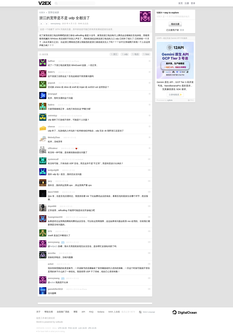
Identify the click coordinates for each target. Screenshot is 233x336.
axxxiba (51, 253)
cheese (51, 126)
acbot (50, 264)
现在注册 (175, 24)
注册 (187, 3)
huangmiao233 (55, 217)
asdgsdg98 (53, 170)
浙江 (114, 54)
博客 (75, 312)
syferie (169, 100)
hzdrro (51, 105)
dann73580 (53, 192)
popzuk (51, 83)
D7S (50, 231)
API (83, 312)
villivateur (53, 148)
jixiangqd (52, 94)
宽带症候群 (53, 12)
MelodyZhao (54, 137)
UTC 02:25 (62, 328)
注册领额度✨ (175, 94)
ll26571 (51, 72)
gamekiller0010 (55, 289)
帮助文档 (48, 312)
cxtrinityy (52, 115)
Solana (100, 312)
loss (146, 54)
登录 (193, 3)
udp (125, 54)
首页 (180, 3)
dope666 (52, 206)
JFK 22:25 (92, 328)
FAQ (91, 312)
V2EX (42, 12)
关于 (38, 312)
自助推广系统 (63, 312)
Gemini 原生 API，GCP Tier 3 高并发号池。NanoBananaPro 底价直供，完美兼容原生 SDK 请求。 (175, 85)
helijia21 (54, 246)
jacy (50, 181)
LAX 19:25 (82, 328)
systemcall (53, 159)
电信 (135, 54)
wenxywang (55, 24)
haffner (51, 61)
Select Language (147, 312)
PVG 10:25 (72, 328)
